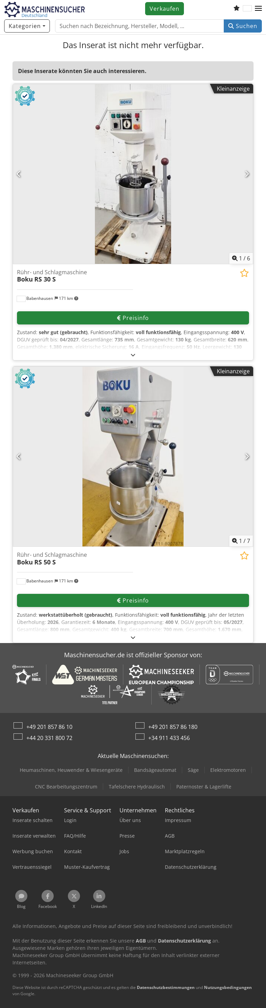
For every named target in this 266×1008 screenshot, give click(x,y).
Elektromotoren (228, 770)
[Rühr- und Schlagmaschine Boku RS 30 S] (133, 174)
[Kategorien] (27, 26)
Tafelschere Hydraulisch (137, 786)
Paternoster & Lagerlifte (203, 786)
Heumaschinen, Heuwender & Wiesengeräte (71, 770)
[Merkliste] (236, 8)
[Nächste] (247, 173)
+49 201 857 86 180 (172, 727)
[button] (258, 8)
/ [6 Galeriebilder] (241, 258)
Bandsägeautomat (155, 770)
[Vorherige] (19, 173)
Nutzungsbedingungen (228, 987)
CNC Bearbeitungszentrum (66, 786)
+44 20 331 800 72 (49, 738)
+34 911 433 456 (169, 738)
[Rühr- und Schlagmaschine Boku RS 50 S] (133, 456)
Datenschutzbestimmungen (166, 987)
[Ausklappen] (133, 354)
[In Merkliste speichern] (244, 273)
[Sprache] (247, 8)
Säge (193, 770)
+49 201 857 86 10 (49, 727)
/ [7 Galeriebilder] (241, 541)
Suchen (242, 26)
